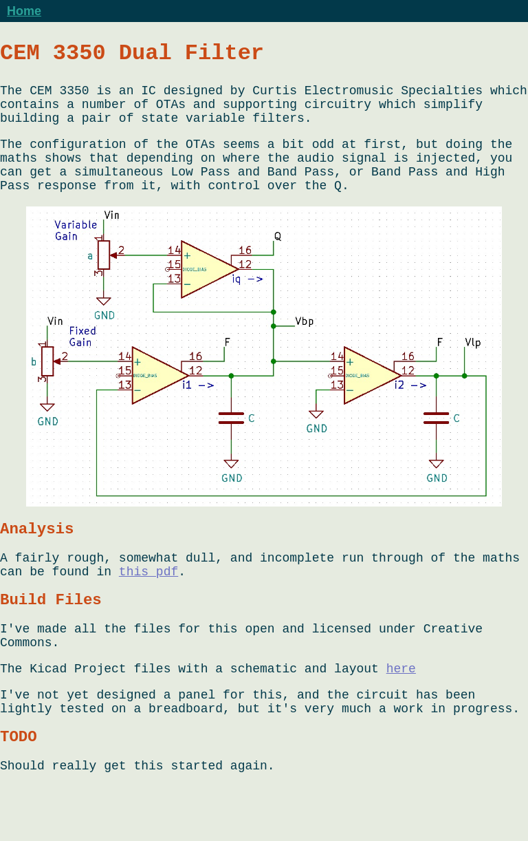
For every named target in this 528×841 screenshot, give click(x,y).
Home (24, 11)
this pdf (148, 603)
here (401, 711)
